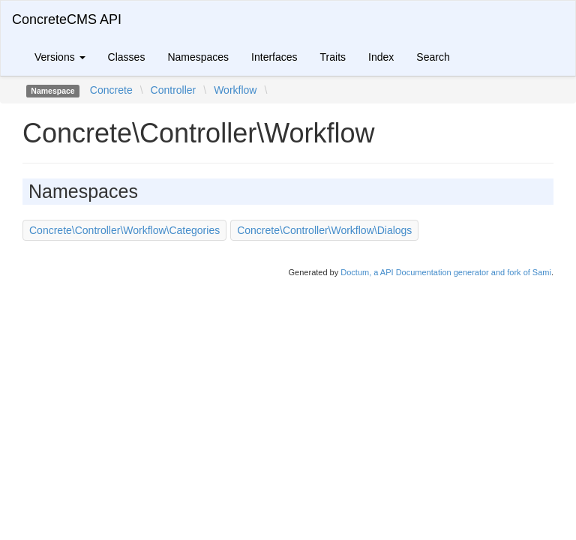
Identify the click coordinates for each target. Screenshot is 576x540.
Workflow (235, 90)
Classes (127, 57)
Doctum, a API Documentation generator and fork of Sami (445, 272)
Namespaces (198, 57)
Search (432, 57)
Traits (333, 57)
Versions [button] (60, 57)
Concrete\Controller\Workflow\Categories (124, 230)
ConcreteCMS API (67, 19)
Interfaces (274, 57)
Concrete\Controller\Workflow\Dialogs (324, 230)
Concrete (111, 90)
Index (381, 57)
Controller (173, 90)
